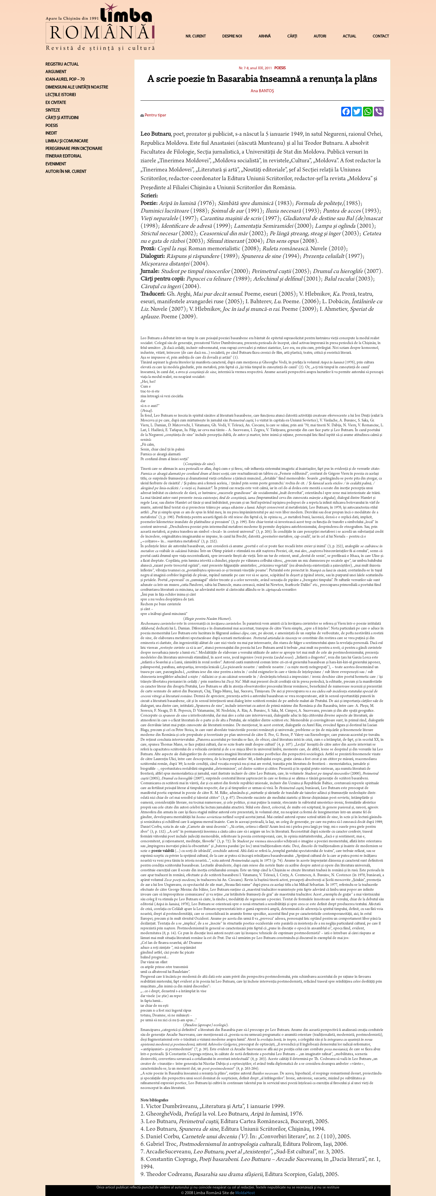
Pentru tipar (153, 115)
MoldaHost (245, 1193)
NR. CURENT (196, 36)
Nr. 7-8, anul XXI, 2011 (256, 68)
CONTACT (381, 36)
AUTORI (320, 36)
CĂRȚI (292, 36)
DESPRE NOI (232, 36)
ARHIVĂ (265, 36)
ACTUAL (349, 36)
